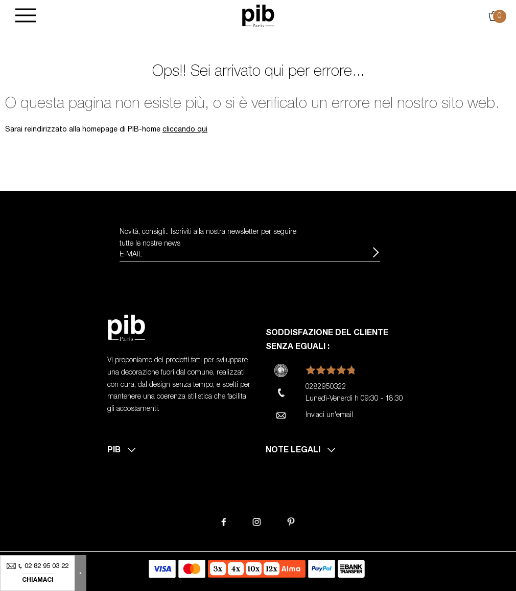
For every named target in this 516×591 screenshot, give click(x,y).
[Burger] (25, 16)
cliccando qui (184, 130)
